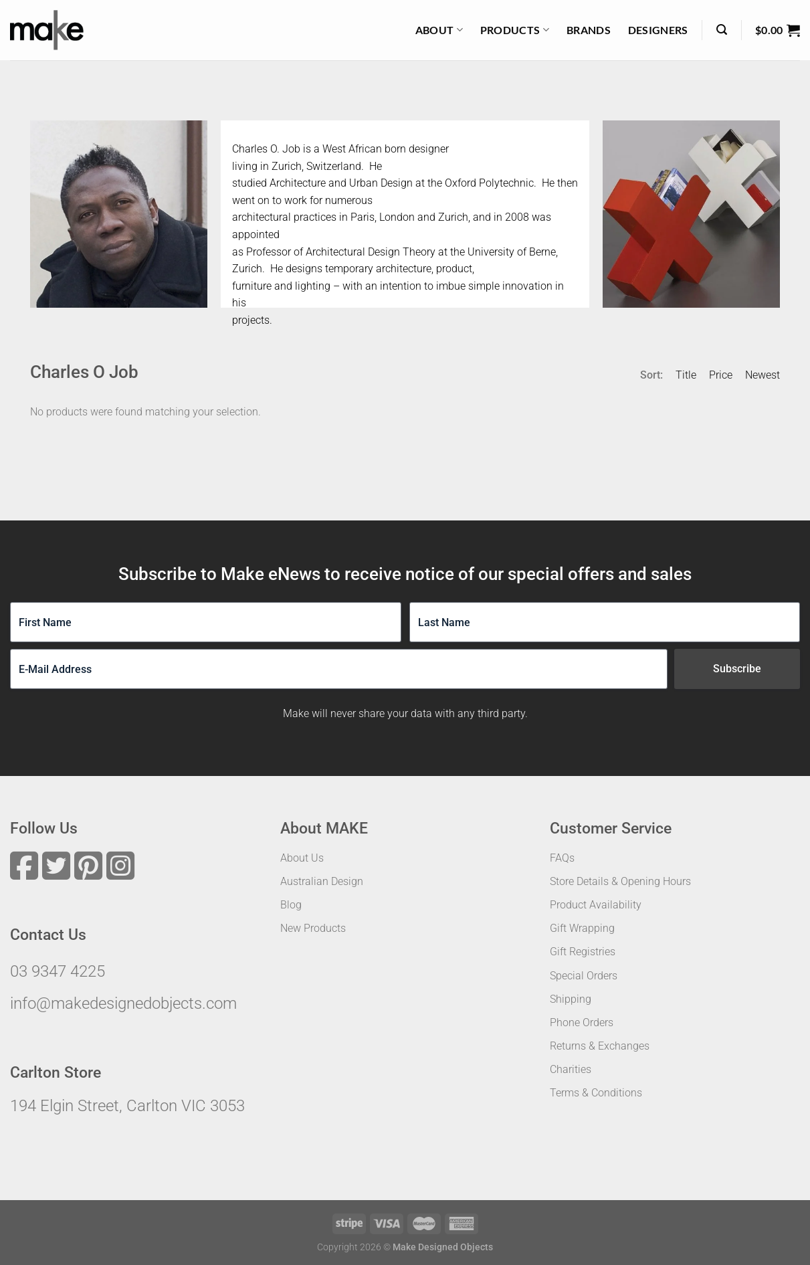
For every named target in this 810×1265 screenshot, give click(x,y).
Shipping (570, 999)
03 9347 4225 (57, 971)
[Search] (721, 30)
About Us (302, 858)
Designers (658, 29)
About (439, 30)
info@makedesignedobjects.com (123, 1003)
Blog (291, 904)
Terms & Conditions (596, 1092)
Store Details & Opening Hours (620, 881)
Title (686, 375)
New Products (313, 928)
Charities (570, 1069)
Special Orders (583, 975)
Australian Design (321, 881)
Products (514, 30)
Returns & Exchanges (599, 1046)
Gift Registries (582, 951)
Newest (762, 375)
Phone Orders (581, 1022)
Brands (589, 29)
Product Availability (595, 904)
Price (720, 375)
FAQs (562, 858)
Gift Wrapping (582, 928)
